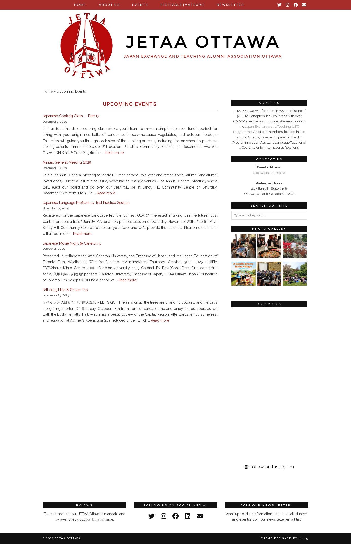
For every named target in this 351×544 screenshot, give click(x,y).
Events (140, 5)
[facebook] (175, 516)
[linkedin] (187, 516)
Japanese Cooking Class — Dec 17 (71, 116)
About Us (109, 5)
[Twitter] (279, 5)
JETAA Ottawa (68, 538)
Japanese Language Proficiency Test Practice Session (86, 203)
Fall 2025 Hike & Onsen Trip (65, 290)
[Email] (304, 5)
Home (80, 5)
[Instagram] (288, 5)
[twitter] (151, 516)
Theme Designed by (284, 538)
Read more (114, 153)
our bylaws (95, 519)
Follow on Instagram (269, 466)
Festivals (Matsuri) (182, 5)
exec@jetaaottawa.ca (269, 173)
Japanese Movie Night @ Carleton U (72, 243)
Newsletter (230, 5)
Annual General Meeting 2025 (67, 162)
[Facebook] (296, 5)
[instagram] (163, 516)
